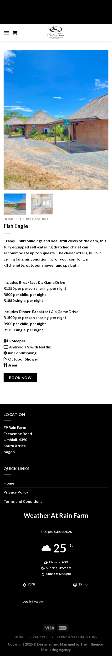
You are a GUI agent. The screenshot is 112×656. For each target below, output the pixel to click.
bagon (9, 451)
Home (9, 219)
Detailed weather (33, 601)
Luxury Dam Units (34, 219)
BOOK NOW (20, 378)
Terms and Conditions (23, 501)
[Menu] (6, 32)
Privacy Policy (16, 492)
